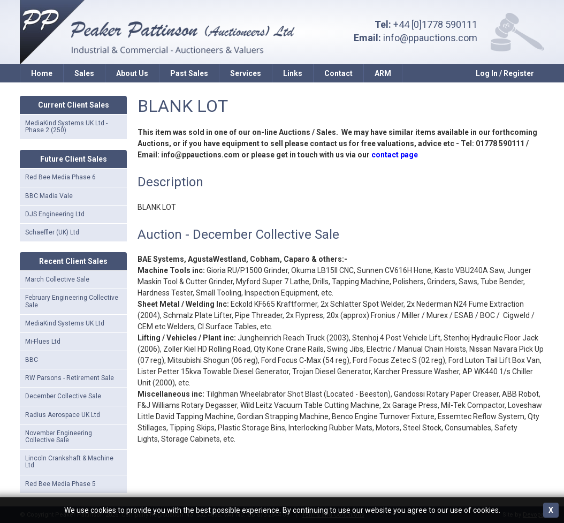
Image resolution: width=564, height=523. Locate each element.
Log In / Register (505, 73)
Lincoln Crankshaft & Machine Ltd (69, 461)
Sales (84, 73)
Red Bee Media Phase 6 (60, 177)
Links (292, 73)
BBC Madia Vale (49, 196)
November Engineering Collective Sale (58, 436)
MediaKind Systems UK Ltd (64, 323)
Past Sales (189, 73)
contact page (394, 154)
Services (245, 73)
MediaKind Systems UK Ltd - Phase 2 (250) (66, 126)
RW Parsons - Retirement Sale (69, 378)
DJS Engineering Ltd (55, 214)
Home (41, 73)
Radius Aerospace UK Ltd (62, 415)
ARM (383, 73)
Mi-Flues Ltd (42, 341)
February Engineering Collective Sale (71, 301)
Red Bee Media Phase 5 (60, 484)
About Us (132, 73)
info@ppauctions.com (430, 37)
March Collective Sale (57, 279)
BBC (31, 359)
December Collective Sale (63, 396)
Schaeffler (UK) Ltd (52, 232)
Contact (338, 73)
